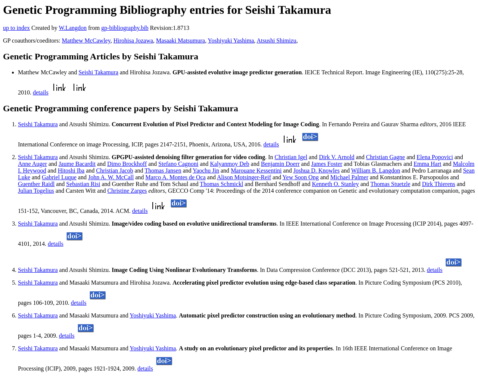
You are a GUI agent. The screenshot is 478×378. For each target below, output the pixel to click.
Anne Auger (32, 164)
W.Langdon (73, 28)
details (41, 92)
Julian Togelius (36, 191)
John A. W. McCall (111, 177)
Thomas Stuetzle (390, 184)
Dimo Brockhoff (127, 164)
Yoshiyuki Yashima (231, 40)
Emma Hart (427, 164)
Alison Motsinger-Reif (244, 177)
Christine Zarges (127, 191)
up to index (16, 28)
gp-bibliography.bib (125, 28)
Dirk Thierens (438, 184)
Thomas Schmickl (221, 184)
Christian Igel (290, 157)
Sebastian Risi (83, 184)
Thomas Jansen (163, 170)
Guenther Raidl (36, 184)
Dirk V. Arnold (336, 157)
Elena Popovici (435, 157)
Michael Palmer (349, 177)
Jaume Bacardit (77, 164)
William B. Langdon (375, 170)
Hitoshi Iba (71, 170)
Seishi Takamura (98, 72)
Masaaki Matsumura (180, 40)
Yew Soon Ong (300, 177)
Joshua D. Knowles (316, 170)
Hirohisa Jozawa (133, 40)
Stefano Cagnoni (178, 164)
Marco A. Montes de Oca (175, 177)
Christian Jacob (114, 170)
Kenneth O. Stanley (335, 184)
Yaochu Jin (206, 170)
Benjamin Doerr (280, 164)
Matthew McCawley (86, 40)
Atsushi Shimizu (276, 40)
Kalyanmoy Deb (229, 164)
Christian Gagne (385, 157)
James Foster (326, 164)
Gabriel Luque (59, 177)
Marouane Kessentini (256, 170)
